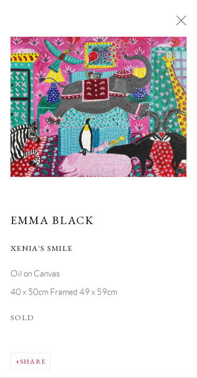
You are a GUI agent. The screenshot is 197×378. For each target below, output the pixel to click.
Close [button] (178, 24)
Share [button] (33, 361)
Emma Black (52, 220)
